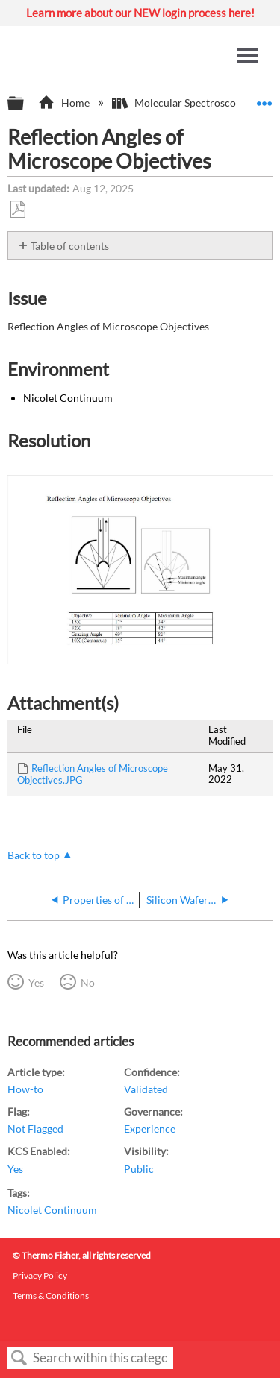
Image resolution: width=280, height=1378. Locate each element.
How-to (25, 1089)
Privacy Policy (40, 1275)
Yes (36, 982)
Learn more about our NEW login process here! (140, 12)
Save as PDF (17, 210)
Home (64, 102)
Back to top (33, 855)
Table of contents (70, 245)
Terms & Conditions (51, 1295)
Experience (149, 1128)
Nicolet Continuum (52, 1210)
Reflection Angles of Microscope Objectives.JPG (92, 774)
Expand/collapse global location (264, 98)
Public (139, 1169)
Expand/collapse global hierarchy (25, 103)
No (88, 982)
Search (19, 1358)
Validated (146, 1089)
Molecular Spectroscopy (180, 102)
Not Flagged (35, 1128)
